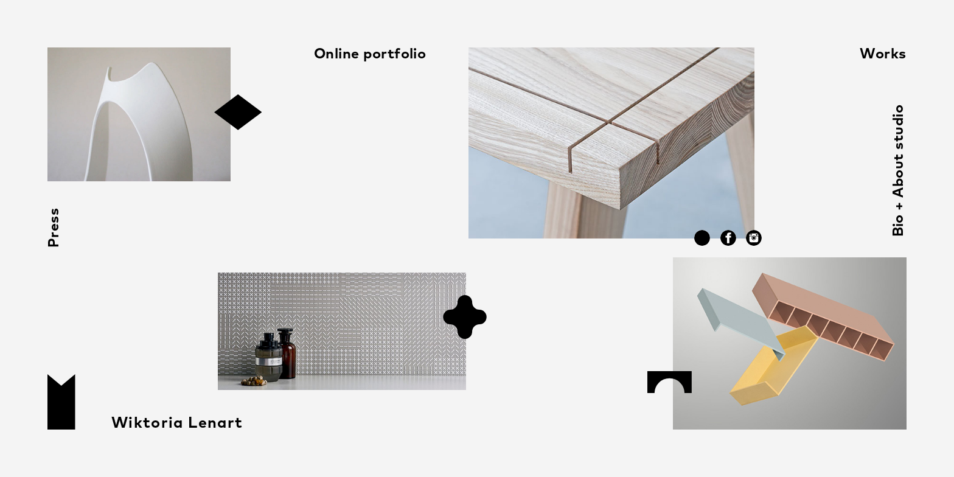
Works (883, 54)
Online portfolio (370, 54)
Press (54, 228)
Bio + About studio (899, 171)
